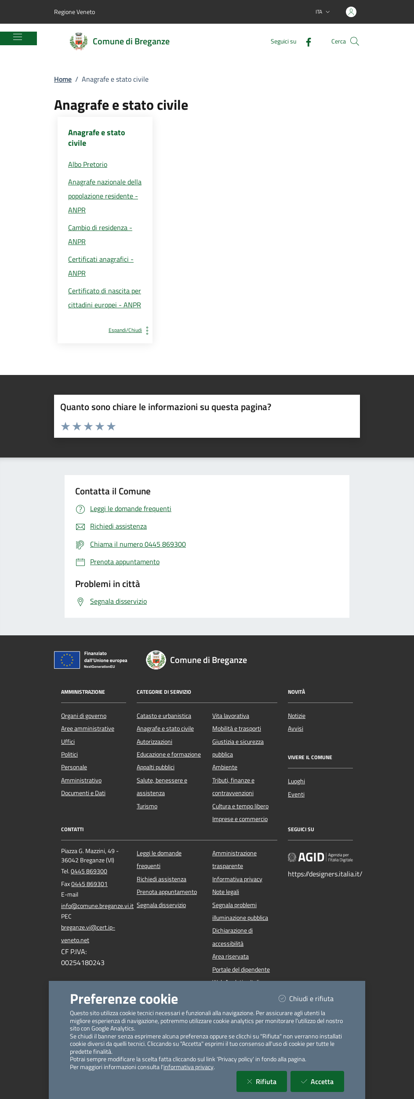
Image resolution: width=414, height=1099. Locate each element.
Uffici (68, 741)
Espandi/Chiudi (131, 330)
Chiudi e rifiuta (311, 998)
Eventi (296, 794)
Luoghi (296, 781)
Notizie (296, 716)
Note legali (225, 892)
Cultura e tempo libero (240, 806)
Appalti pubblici (155, 767)
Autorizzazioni (154, 741)
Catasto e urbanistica (164, 716)
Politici (69, 754)
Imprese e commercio (240, 819)
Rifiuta (267, 1081)
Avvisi (295, 728)
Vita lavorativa (230, 716)
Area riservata (230, 956)
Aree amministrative (87, 728)
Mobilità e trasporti (236, 728)
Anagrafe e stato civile (165, 728)
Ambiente (224, 767)
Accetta (322, 1081)
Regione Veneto (74, 11)
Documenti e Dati (83, 793)
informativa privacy (188, 1067)
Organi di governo (83, 716)
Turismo (147, 806)
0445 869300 (89, 871)
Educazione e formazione (169, 754)
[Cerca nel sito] (354, 41)
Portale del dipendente (241, 969)
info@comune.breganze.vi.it (97, 906)
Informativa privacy (237, 879)
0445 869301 (89, 884)
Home (63, 79)
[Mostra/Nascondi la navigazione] (17, 37)
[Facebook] (305, 41)
